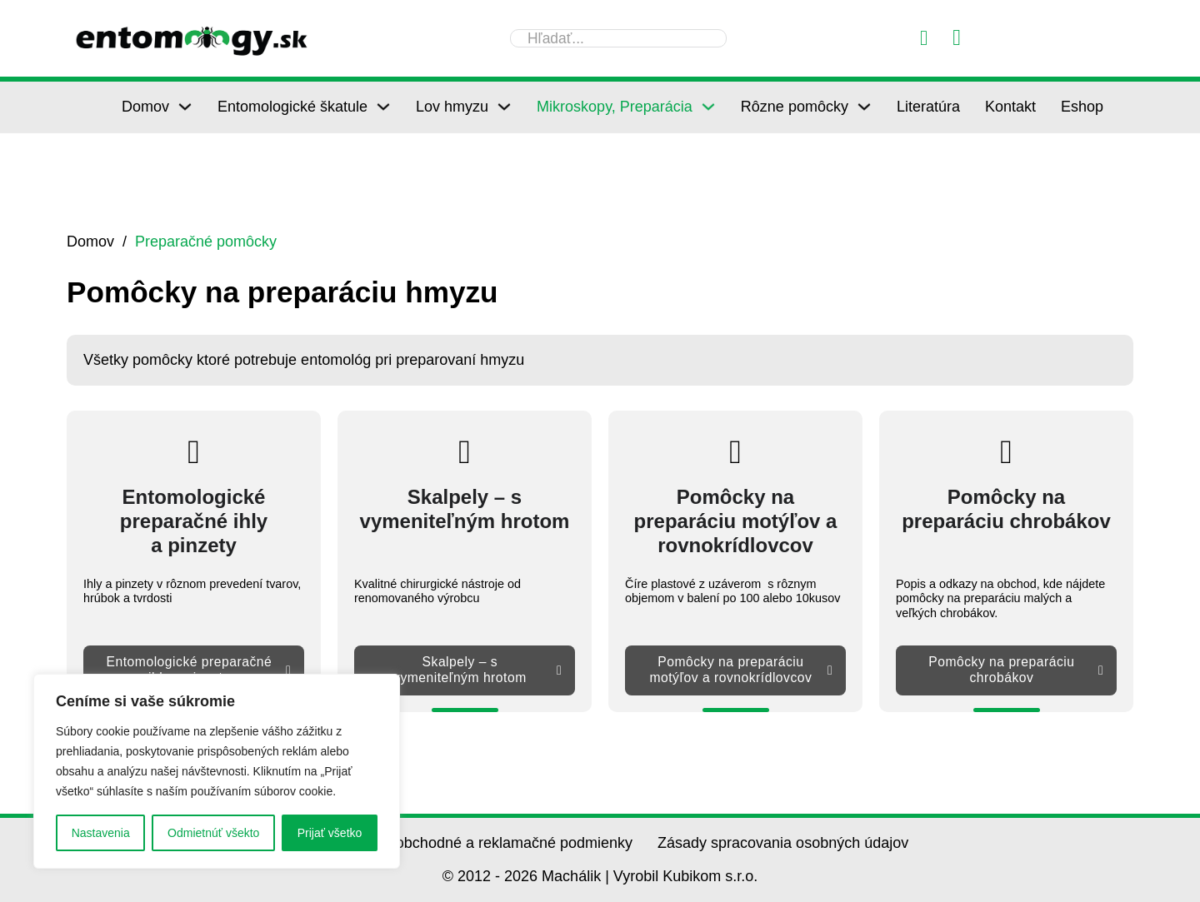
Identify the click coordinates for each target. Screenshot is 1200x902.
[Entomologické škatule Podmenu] (383, 106)
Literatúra (928, 106)
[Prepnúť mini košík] (956, 38)
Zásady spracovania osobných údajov (783, 843)
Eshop (1082, 106)
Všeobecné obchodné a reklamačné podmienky (474, 843)
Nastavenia (101, 833)
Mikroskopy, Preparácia (614, 106)
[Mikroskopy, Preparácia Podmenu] (708, 106)
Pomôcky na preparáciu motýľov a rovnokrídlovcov (739, 670)
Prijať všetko (330, 833)
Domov (145, 106)
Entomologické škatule (293, 106)
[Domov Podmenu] (185, 106)
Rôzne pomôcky (794, 106)
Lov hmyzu (452, 106)
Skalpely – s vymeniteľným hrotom (477, 670)
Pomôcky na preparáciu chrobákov (1015, 670)
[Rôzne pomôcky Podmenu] (864, 106)
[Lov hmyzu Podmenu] (504, 106)
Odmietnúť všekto (213, 833)
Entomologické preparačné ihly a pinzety (197, 670)
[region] (216, 771)
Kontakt (1010, 106)
